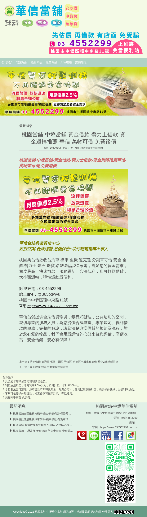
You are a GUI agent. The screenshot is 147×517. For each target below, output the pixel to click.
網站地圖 (96, 511)
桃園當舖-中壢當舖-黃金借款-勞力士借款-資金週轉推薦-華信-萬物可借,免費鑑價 (60, 430)
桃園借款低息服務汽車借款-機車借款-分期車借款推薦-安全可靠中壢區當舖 (57, 419)
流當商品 (51, 62)
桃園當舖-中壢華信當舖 (92, 148)
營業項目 (22, 62)
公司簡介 (7, 62)
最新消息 (36, 62)
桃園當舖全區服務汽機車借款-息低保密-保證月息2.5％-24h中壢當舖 (53, 413)
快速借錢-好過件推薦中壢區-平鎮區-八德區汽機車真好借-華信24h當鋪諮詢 (74, 361)
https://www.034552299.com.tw (118, 427)
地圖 (132, 412)
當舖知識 (81, 62)
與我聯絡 (66, 62)
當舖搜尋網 (83, 511)
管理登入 (107, 511)
